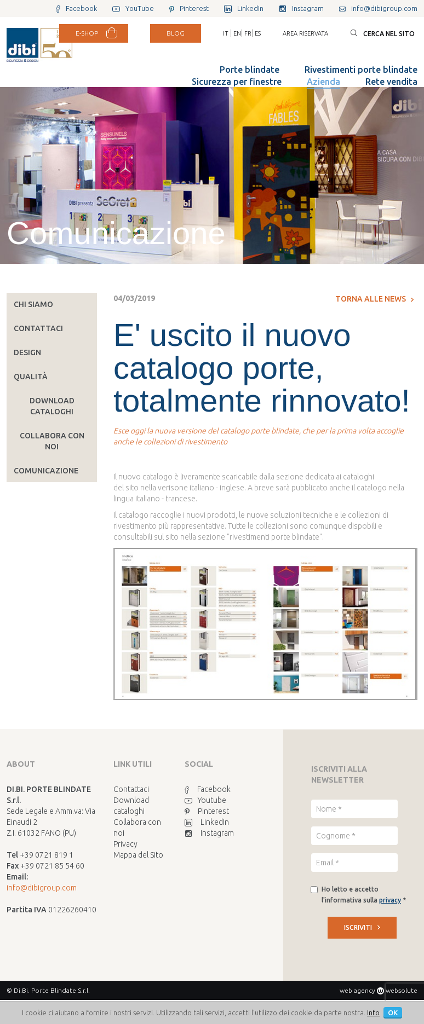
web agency (357, 990)
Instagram (209, 833)
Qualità (31, 376)
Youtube (205, 800)
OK (393, 1012)
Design (27, 352)
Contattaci (38, 328)
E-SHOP (87, 33)
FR (247, 33)
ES (258, 33)
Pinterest (207, 811)
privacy (390, 900)
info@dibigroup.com (42, 887)
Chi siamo (33, 304)
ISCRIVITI (362, 927)
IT (225, 33)
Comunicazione (46, 470)
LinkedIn (207, 822)
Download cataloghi (52, 406)
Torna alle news (374, 298)
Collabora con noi (52, 441)
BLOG (176, 33)
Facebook (208, 789)
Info (373, 1012)
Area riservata (305, 33)
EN (237, 33)
